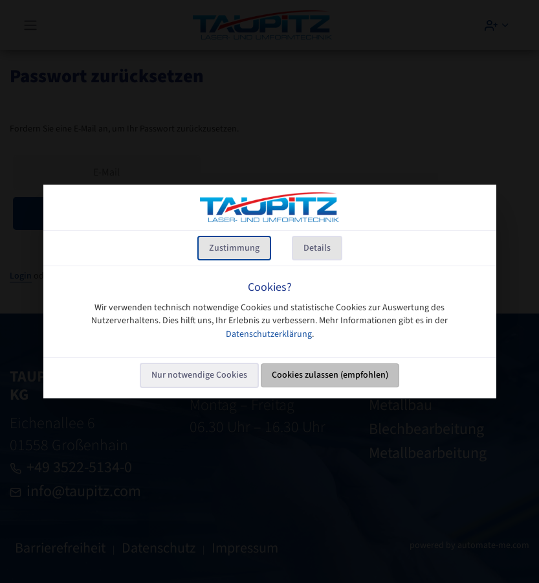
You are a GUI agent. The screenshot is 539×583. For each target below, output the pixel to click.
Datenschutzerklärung (269, 334)
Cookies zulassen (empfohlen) (330, 375)
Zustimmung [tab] (234, 248)
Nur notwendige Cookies (199, 375)
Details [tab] (317, 248)
